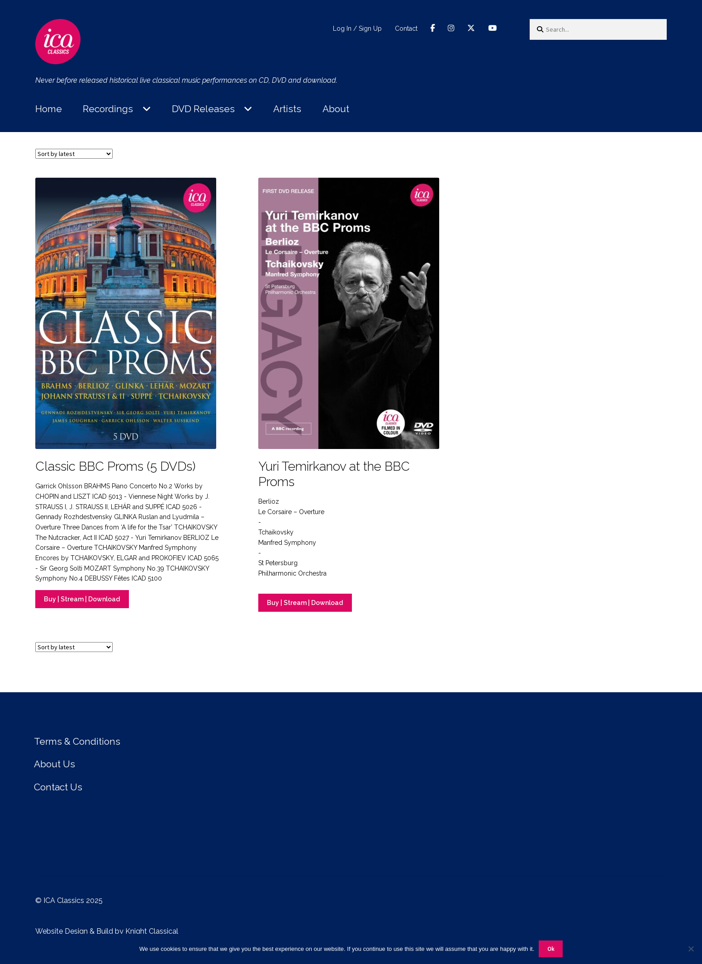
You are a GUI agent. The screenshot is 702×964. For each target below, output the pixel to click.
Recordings (108, 108)
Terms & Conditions (77, 741)
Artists (287, 108)
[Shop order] (74, 154)
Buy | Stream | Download (82, 599)
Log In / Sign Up (357, 28)
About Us (54, 764)
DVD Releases (203, 108)
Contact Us (58, 787)
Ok (551, 949)
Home (48, 108)
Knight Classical (151, 931)
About (336, 108)
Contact (406, 28)
